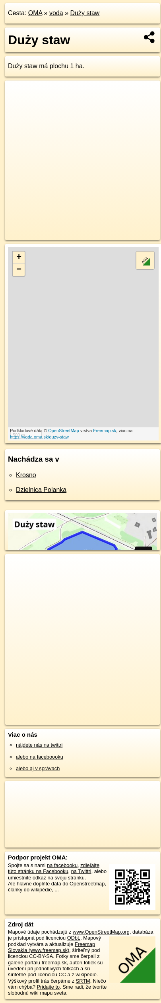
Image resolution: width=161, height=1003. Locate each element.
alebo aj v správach (38, 768)
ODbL (73, 938)
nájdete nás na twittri (39, 745)
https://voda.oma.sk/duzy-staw (39, 437)
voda (56, 13)
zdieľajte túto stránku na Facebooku (53, 868)
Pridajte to (48, 987)
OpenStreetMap (63, 430)
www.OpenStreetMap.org (101, 932)
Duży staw (85, 13)
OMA (35, 13)
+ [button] (18, 258)
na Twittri (81, 871)
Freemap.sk (104, 430)
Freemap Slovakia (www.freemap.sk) (51, 947)
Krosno (26, 475)
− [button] (18, 270)
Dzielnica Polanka (41, 489)
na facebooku (62, 865)
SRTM (83, 981)
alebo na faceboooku (39, 757)
